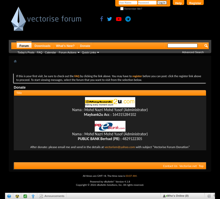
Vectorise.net (188, 166)
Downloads (42, 46)
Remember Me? (131, 8)
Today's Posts (26, 52)
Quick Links (89, 52)
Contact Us (170, 166)
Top (201, 166)
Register (195, 3)
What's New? (65, 46)
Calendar (50, 52)
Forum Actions (67, 52)
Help (178, 3)
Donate (85, 46)
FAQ (39, 52)
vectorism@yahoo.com (119, 147)
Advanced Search (193, 52)
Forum (24, 46)
